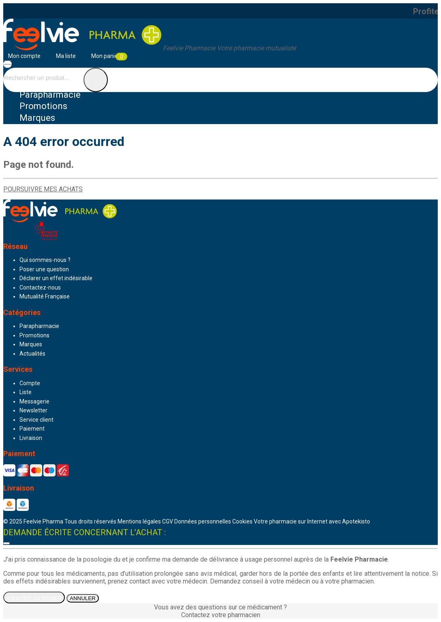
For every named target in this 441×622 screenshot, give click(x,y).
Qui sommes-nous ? (45, 260)
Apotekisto (312, 521)
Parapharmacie (50, 95)
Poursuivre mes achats (43, 189)
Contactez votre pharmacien (220, 615)
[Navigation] (7, 64)
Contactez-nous (40, 287)
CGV (167, 521)
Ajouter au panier (34, 598)
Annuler (83, 598)
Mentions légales (139, 521)
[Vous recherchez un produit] (42, 78)
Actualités (32, 353)
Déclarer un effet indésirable (55, 278)
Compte (29, 383)
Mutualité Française (44, 296)
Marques (37, 118)
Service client (36, 419)
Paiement (32, 428)
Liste (25, 392)
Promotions (34, 335)
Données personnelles (202, 521)
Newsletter (33, 410)
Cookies (242, 521)
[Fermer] (6, 543)
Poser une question (44, 269)
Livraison (30, 438)
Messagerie (34, 401)
